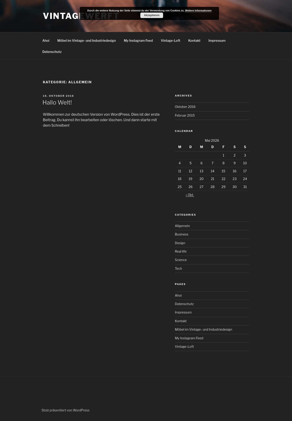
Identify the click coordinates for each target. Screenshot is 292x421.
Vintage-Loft (170, 40)
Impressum (217, 40)
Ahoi (46, 40)
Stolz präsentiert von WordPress (65, 410)
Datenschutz (52, 52)
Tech (178, 268)
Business (181, 234)
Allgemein (182, 226)
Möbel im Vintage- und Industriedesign (86, 40)
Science (181, 260)
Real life (181, 251)
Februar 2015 (185, 115)
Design (180, 243)
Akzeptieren (151, 15)
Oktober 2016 (185, 107)
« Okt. (190, 195)
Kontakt (194, 40)
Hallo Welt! (57, 102)
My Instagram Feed (138, 40)
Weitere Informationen (198, 10)
